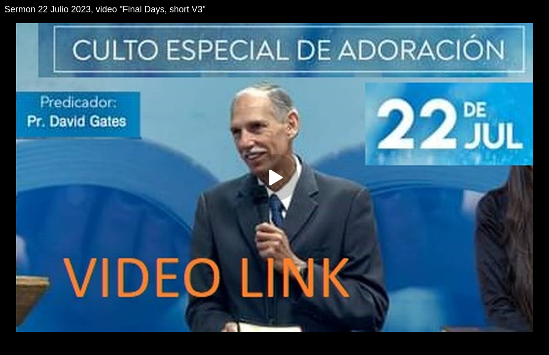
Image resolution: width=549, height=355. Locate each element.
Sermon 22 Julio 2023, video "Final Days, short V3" (105, 9)
